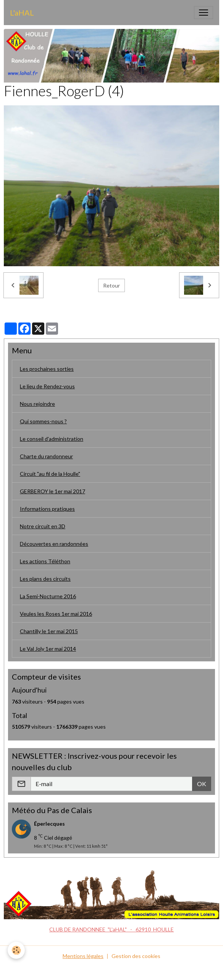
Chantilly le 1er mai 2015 (49, 631)
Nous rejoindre (37, 403)
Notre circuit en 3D (42, 526)
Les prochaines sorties (47, 368)
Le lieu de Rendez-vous (47, 386)
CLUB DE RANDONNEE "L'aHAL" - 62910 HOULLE (111, 929)
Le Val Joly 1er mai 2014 (48, 648)
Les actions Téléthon (45, 561)
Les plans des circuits (45, 578)
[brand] (22, 12)
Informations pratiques (47, 508)
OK (201, 783)
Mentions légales (83, 956)
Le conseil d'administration (51, 438)
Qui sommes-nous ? (43, 421)
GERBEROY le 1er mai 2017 (52, 491)
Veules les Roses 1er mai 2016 (56, 613)
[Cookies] (16, 950)
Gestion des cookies (136, 956)
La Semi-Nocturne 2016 (48, 596)
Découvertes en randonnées (54, 543)
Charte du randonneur (46, 456)
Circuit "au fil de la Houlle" (50, 473)
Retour (111, 285)
